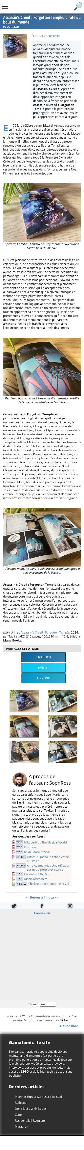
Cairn (18, 1114)
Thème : (42, 1004)
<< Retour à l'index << (42, 897)
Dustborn (30, 847)
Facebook (43, 657)
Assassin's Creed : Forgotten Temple (45, 632)
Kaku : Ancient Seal (37, 852)
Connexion (42, 913)
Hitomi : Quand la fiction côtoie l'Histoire (48, 859)
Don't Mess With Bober (30, 1109)
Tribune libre (68, 1026)
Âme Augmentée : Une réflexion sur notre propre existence (48, 867)
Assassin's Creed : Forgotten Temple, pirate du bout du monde (42, 19)
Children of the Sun (37, 874)
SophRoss (53, 36)
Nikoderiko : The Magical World (45, 842)
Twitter (43, 668)
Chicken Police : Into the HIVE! (48, 884)
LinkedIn (43, 678)
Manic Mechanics (35, 879)
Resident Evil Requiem (30, 1120)
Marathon (21, 1126)
